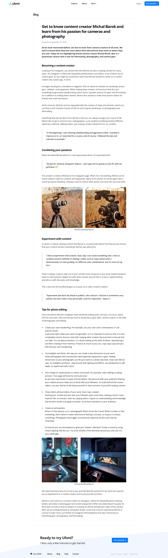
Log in (138, 3)
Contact (76, 554)
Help (66, 554)
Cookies (125, 554)
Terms (113, 554)
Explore (74, 3)
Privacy (118, 554)
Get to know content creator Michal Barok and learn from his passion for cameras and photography (83, 31)
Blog (35, 14)
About (84, 3)
